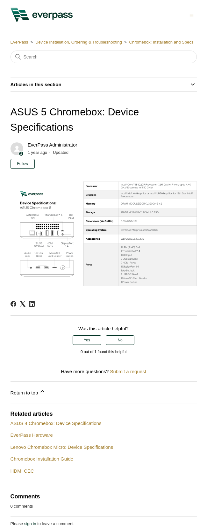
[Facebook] (13, 304)
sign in (30, 523)
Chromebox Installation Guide (42, 459)
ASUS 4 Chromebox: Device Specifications (56, 423)
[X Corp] (22, 304)
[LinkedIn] (32, 304)
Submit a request (128, 371)
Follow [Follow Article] (22, 163)
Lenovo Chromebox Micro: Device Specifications (62, 447)
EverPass (19, 42)
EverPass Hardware (32, 435)
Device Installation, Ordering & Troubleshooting (79, 42)
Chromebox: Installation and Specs (161, 42)
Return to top (28, 391)
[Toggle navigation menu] (191, 15)
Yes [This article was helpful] (87, 340)
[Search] (104, 57)
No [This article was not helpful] (120, 340)
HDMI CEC (22, 471)
